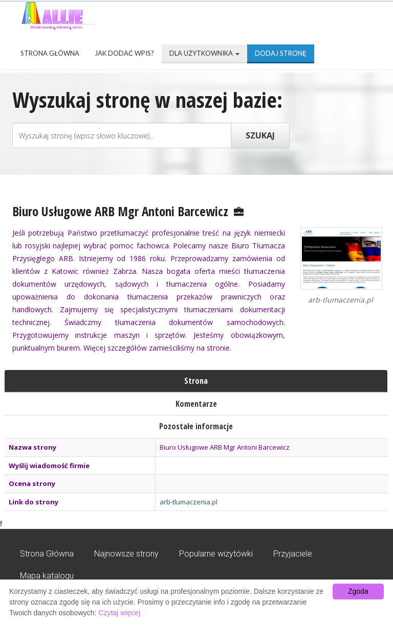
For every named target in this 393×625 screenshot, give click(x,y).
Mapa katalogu (47, 576)
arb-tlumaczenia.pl (188, 501)
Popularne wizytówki (216, 554)
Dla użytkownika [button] (204, 53)
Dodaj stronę (281, 53)
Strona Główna (49, 53)
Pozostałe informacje (196, 426)
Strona (196, 380)
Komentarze (196, 403)
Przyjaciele (292, 554)
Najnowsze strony (126, 554)
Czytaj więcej (119, 613)
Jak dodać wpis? (124, 53)
